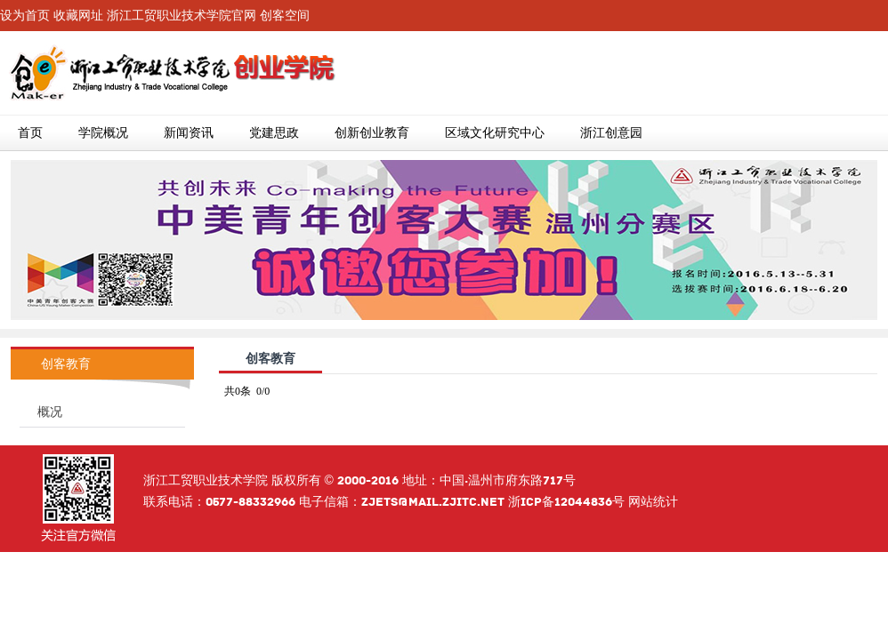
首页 (30, 132)
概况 (49, 412)
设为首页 (25, 15)
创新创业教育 (372, 132)
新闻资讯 (189, 132)
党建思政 (274, 132)
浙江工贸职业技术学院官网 (181, 15)
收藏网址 (78, 15)
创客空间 (285, 15)
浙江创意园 (611, 132)
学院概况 (103, 132)
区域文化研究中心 (495, 132)
